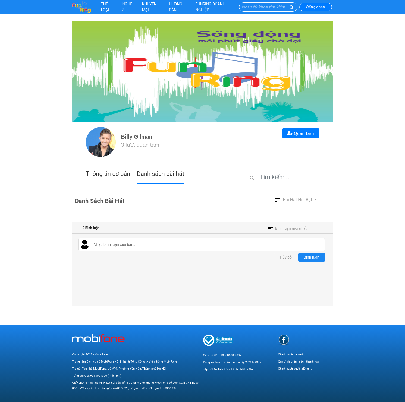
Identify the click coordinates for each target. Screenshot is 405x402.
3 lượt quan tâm (140, 145)
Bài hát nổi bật (294, 199)
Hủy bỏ (286, 257)
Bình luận (311, 257)
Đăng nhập (315, 7)
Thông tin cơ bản (108, 173)
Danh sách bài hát (160, 173)
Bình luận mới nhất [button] (291, 228)
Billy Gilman (137, 137)
